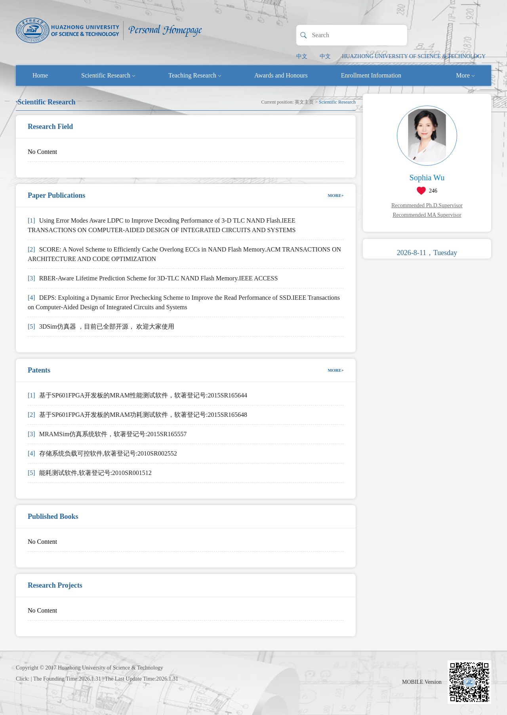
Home (40, 75)
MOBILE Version (422, 682)
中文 (301, 56)
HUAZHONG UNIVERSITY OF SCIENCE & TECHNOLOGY (414, 56)
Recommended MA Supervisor (427, 215)
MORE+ (336, 195)
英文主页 (304, 102)
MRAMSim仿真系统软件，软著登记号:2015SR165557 (107, 434)
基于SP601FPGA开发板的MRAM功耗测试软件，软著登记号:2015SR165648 (137, 414)
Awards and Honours (281, 75)
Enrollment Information (371, 75)
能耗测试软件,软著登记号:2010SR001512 (90, 472)
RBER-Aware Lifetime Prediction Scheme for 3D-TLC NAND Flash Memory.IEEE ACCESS (153, 278)
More (465, 75)
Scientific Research (108, 75)
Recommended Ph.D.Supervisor (427, 205)
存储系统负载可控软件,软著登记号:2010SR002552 (102, 453)
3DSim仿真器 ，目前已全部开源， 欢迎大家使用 (101, 326)
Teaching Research (194, 75)
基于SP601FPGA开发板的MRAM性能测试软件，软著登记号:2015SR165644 (137, 395)
